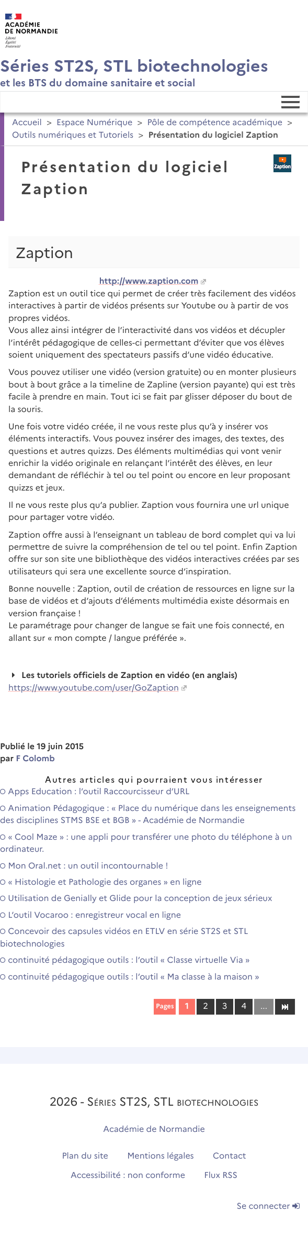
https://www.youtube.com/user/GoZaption (93, 688)
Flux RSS (220, 1176)
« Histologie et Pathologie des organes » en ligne (101, 882)
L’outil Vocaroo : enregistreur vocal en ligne (90, 915)
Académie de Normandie (154, 1129)
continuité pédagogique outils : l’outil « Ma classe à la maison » (129, 977)
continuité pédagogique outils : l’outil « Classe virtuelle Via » (125, 960)
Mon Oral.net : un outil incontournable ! (84, 866)
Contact (229, 1156)
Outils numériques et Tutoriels (72, 135)
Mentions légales (160, 1156)
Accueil (27, 123)
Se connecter (268, 1206)
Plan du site (85, 1156)
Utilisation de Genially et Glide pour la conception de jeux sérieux (136, 899)
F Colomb (35, 759)
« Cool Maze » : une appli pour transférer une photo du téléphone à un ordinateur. (146, 843)
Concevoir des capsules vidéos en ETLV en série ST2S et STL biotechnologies (124, 938)
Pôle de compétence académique (214, 123)
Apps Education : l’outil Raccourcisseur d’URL (94, 792)
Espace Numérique (94, 123)
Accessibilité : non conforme (128, 1176)
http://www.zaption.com (149, 281)
